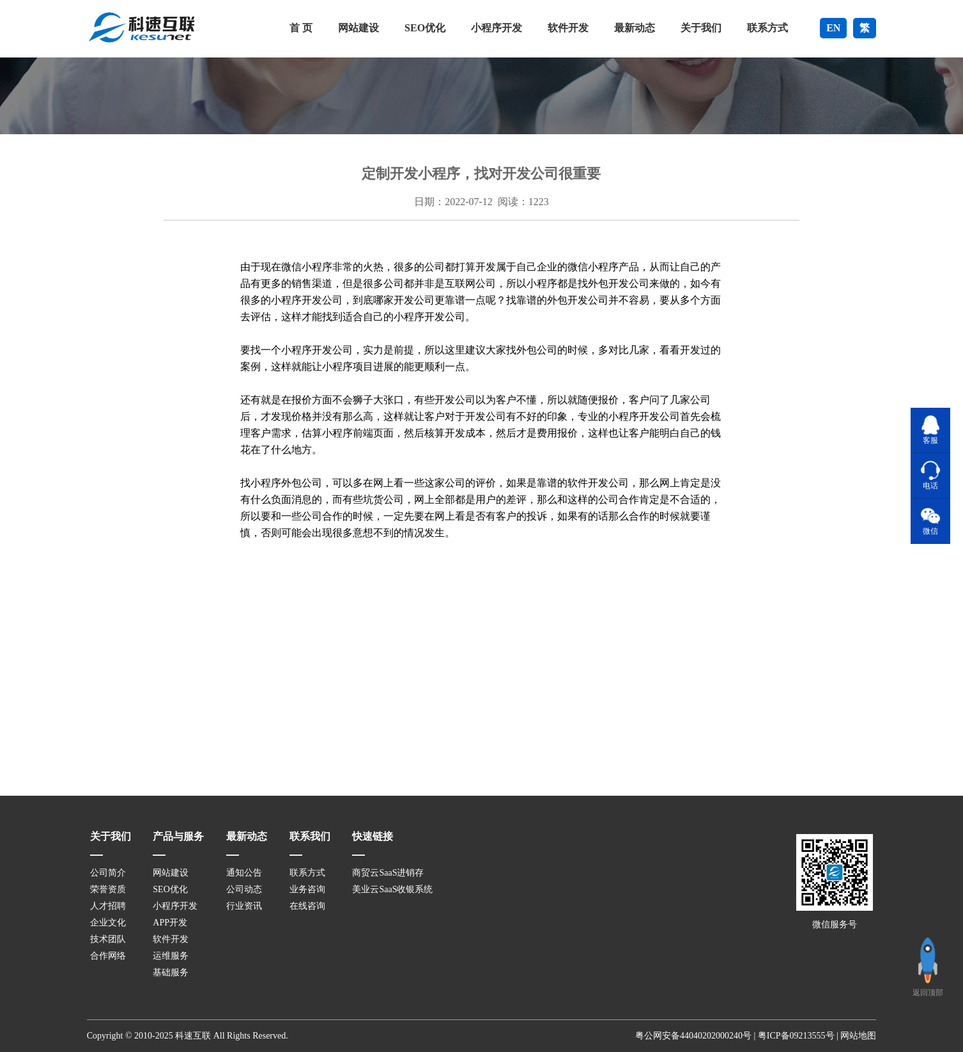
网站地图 (858, 1035)
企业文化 (108, 922)
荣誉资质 (108, 889)
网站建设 (358, 27)
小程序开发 (496, 27)
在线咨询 (307, 906)
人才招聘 (108, 906)
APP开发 (170, 922)
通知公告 (244, 873)
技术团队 (108, 939)
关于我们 (701, 27)
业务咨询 (307, 889)
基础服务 (171, 972)
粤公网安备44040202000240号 (693, 1035)
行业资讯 (244, 906)
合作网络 (108, 956)
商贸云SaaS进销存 (388, 873)
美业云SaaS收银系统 (392, 889)
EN (833, 27)
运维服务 (171, 956)
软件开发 (568, 27)
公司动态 (244, 889)
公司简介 (108, 873)
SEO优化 (424, 27)
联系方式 (767, 27)
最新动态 (634, 27)
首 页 (300, 27)
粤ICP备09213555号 (796, 1035)
